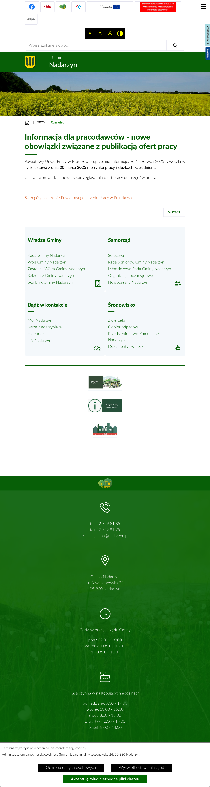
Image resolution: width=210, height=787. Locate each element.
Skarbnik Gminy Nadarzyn (50, 282)
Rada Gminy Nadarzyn (47, 256)
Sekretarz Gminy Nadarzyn (51, 276)
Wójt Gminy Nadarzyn (47, 262)
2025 (41, 122)
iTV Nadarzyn (39, 341)
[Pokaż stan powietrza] (207, 35)
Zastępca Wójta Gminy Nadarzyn (56, 269)
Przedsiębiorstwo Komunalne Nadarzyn (133, 337)
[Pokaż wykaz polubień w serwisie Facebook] (207, 53)
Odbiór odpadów (123, 327)
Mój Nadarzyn (40, 320)
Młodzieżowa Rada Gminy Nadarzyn (139, 269)
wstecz (174, 212)
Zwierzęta (116, 320)
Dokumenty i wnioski (126, 347)
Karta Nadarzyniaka (45, 327)
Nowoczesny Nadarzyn (128, 282)
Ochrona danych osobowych (71, 768)
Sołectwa (116, 256)
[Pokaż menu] (203, 6)
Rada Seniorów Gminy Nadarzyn (136, 262)
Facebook (36, 334)
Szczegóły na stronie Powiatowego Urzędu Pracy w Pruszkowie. (79, 198)
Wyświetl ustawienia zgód (141, 768)
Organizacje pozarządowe (130, 276)
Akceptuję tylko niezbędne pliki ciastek (105, 779)
